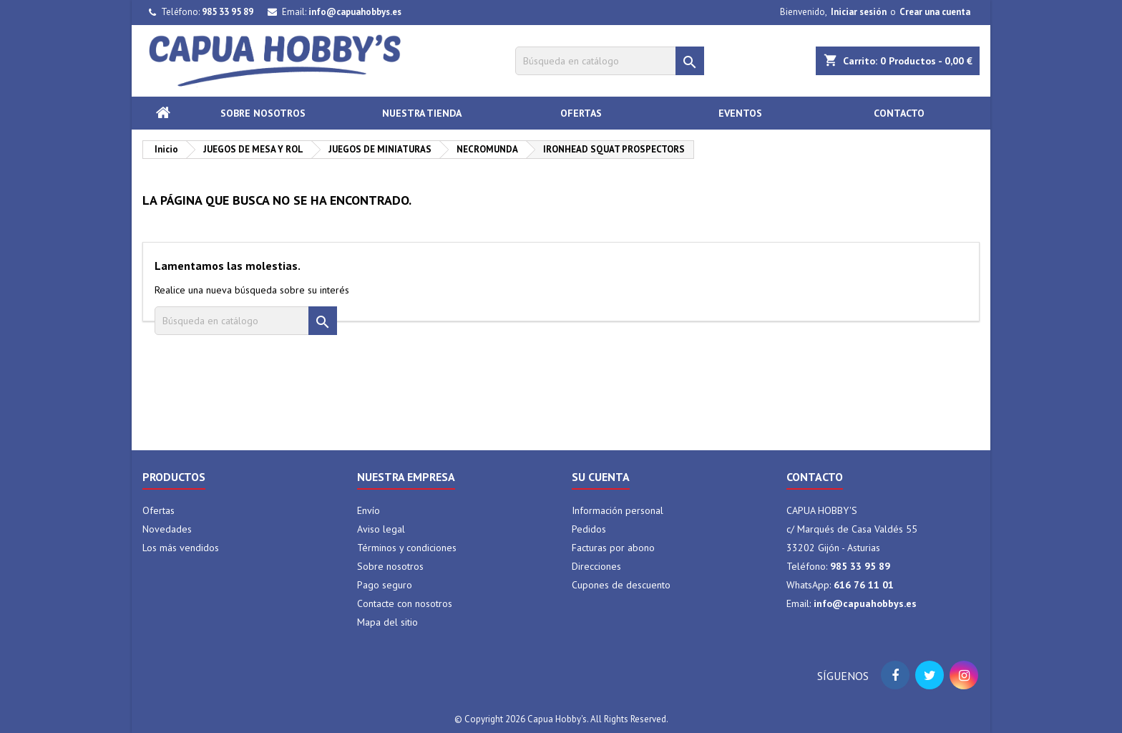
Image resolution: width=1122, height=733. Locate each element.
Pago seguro (384, 584)
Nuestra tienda (422, 113)
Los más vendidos (180, 547)
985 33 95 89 (227, 12)
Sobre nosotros (263, 113)
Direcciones (596, 566)
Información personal (617, 510)
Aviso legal (381, 529)
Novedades (167, 529)
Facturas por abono (613, 547)
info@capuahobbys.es (354, 12)
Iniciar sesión (859, 12)
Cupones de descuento (621, 584)
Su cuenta (601, 477)
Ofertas (581, 113)
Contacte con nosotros (404, 603)
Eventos (740, 113)
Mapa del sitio (387, 622)
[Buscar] (609, 61)
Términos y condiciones (407, 547)
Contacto (899, 113)
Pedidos (589, 529)
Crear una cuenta (934, 12)
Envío (368, 510)
